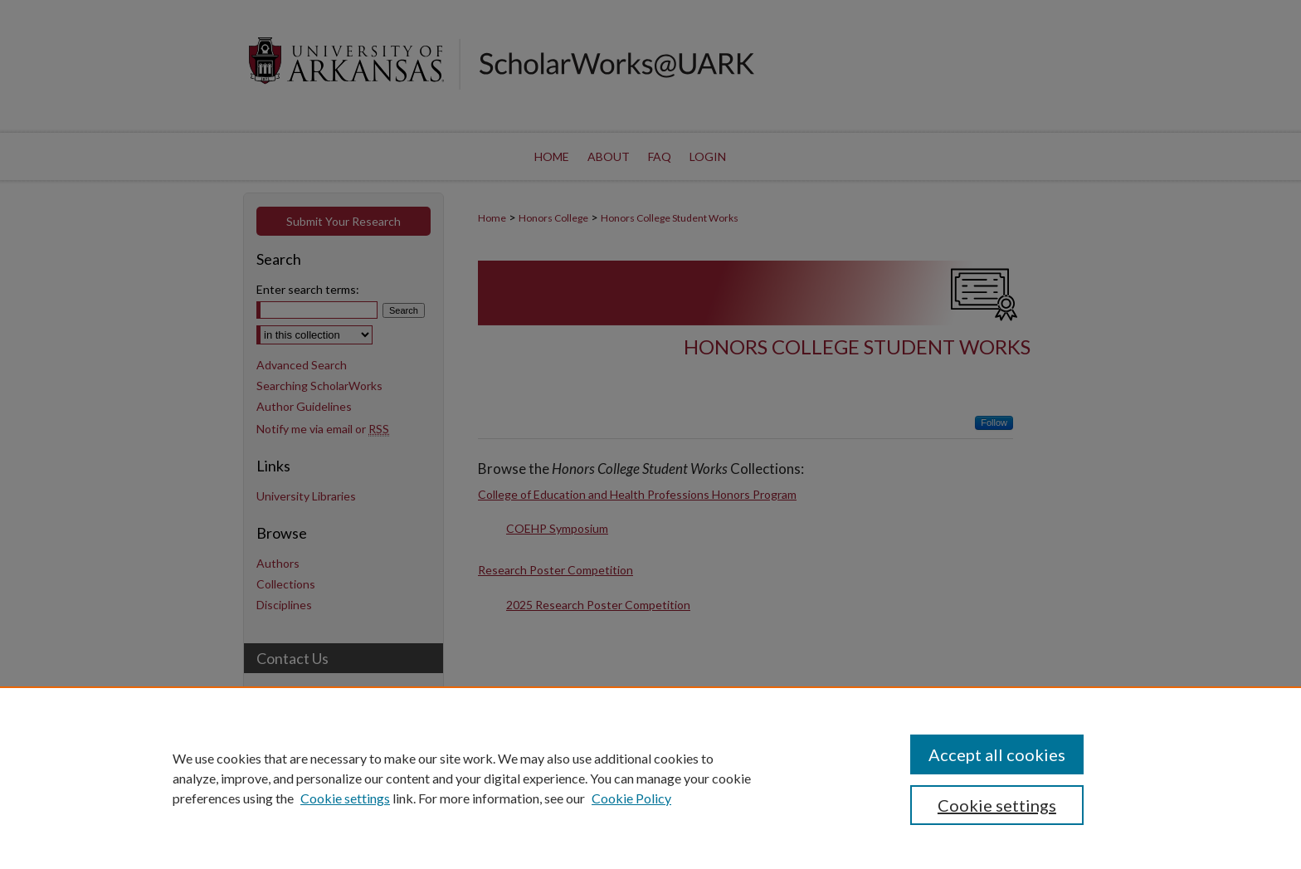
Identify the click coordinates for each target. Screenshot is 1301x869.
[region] (650, 777)
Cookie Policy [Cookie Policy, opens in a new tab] (631, 798)
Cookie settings (345, 798)
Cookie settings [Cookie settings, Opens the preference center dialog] (997, 805)
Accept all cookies (996, 754)
